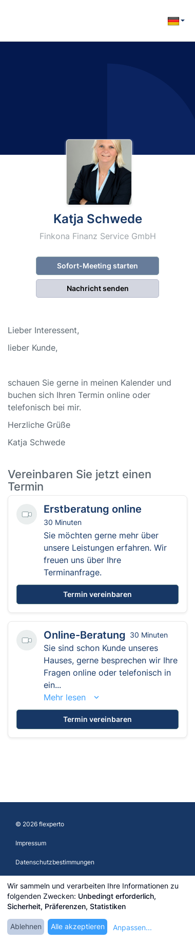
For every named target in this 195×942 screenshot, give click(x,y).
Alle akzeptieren (78, 926)
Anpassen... (132, 927)
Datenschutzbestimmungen (54, 862)
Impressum (30, 843)
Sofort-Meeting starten (97, 265)
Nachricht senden (98, 288)
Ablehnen (26, 926)
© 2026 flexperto (39, 824)
